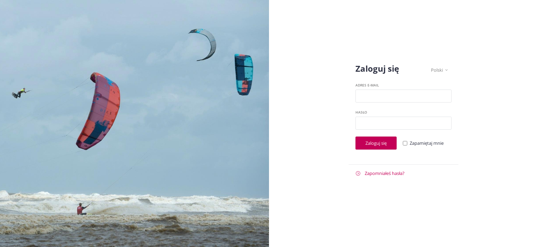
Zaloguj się (376, 143)
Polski (439, 70)
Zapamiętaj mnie (427, 143)
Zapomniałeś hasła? (380, 173)
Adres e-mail (367, 85)
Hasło (361, 112)
